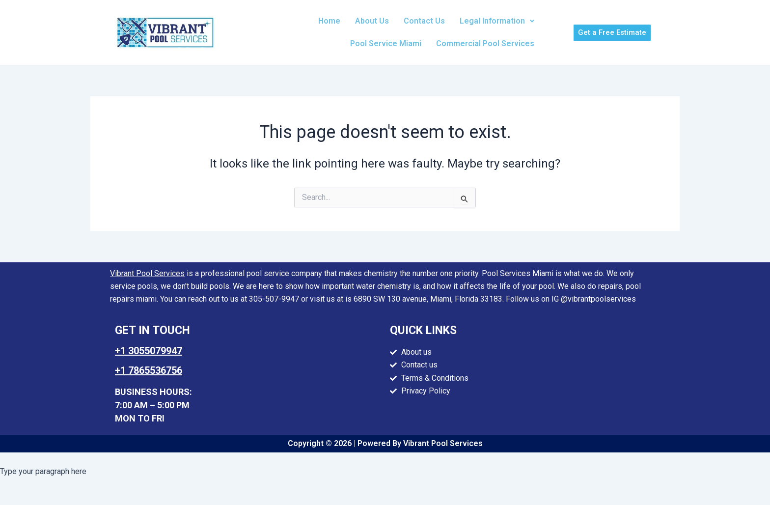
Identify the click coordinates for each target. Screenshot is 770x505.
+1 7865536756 (148, 370)
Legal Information (497, 21)
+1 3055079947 (148, 351)
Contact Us (424, 21)
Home (329, 21)
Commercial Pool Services (485, 43)
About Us (372, 21)
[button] (497, 21)
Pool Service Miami (385, 43)
